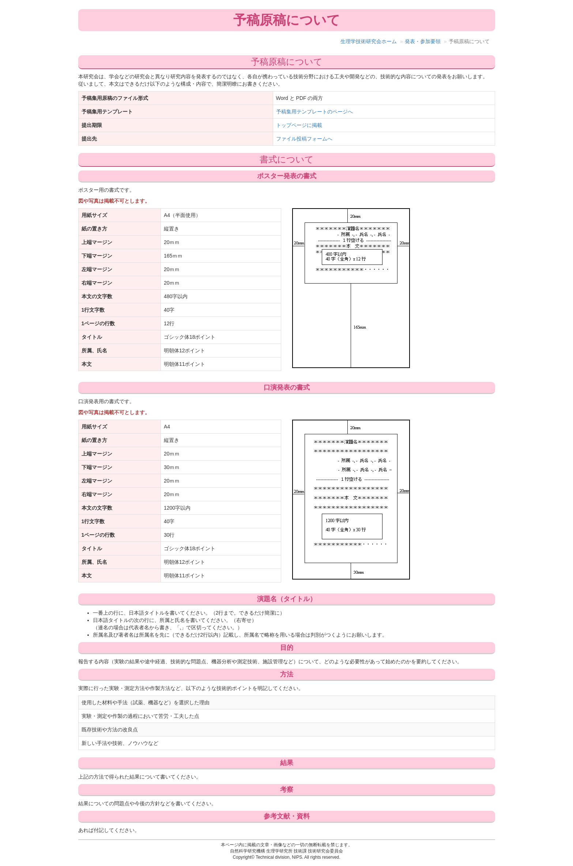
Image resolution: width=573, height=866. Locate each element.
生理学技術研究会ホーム (368, 41)
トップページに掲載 (299, 125)
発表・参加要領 (423, 41)
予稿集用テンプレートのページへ (314, 112)
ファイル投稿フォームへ (304, 139)
